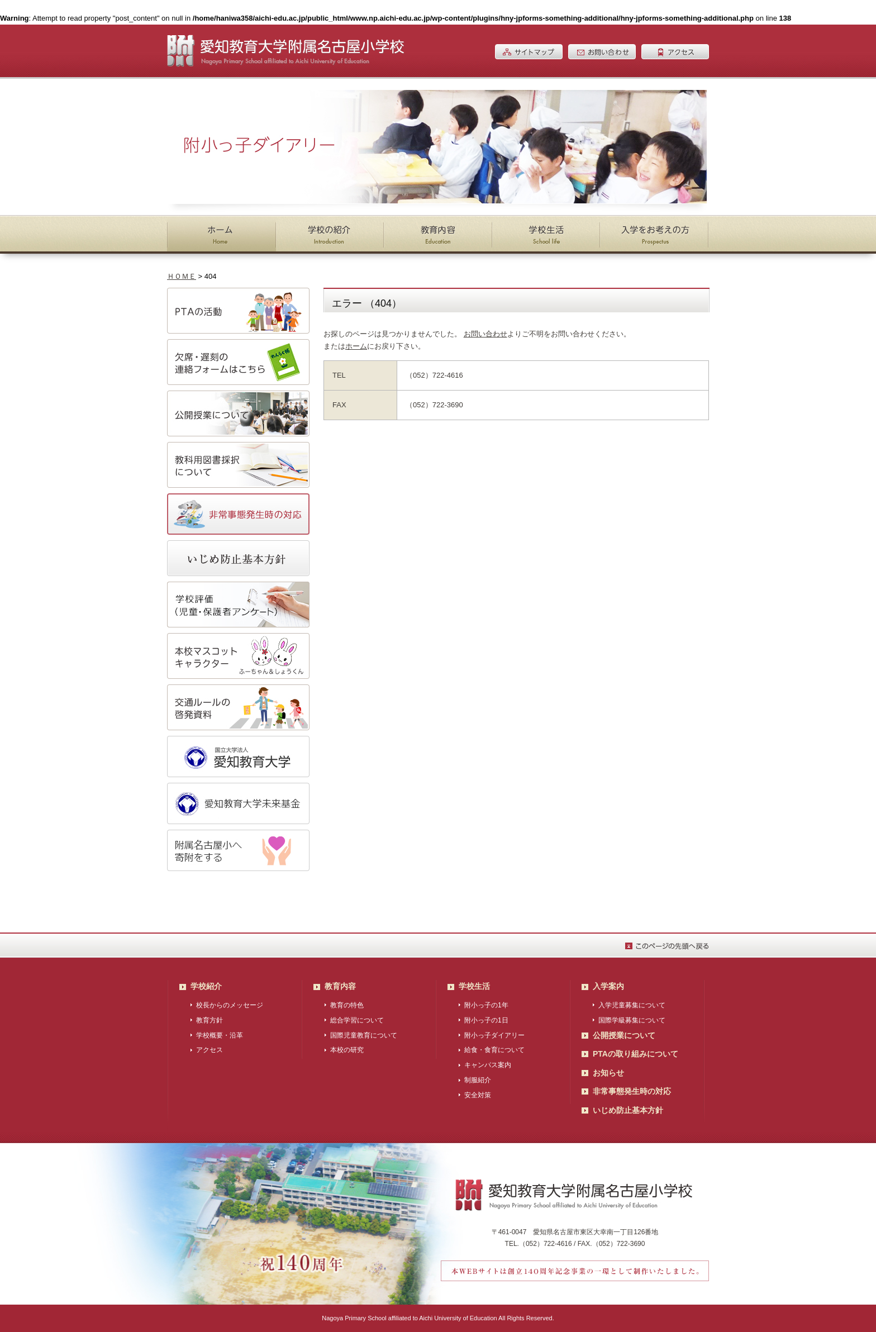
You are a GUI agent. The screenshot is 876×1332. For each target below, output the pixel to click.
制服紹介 (477, 1080)
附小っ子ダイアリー (494, 1035)
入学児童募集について (631, 1005)
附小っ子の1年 (486, 1005)
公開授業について (624, 1035)
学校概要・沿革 (219, 1035)
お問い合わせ (485, 334)
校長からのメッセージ (229, 1005)
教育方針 (209, 1020)
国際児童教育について (363, 1035)
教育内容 (340, 986)
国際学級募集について (631, 1020)
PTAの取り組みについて (635, 1053)
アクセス (209, 1050)
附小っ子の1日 (486, 1020)
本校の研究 (347, 1050)
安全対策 (477, 1095)
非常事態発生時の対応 (632, 1091)
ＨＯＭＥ (181, 276)
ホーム (356, 346)
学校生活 (474, 986)
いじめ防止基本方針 (628, 1110)
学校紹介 (206, 986)
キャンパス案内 (487, 1065)
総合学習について (357, 1020)
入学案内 (608, 986)
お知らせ (608, 1072)
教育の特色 (347, 1005)
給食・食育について (494, 1050)
